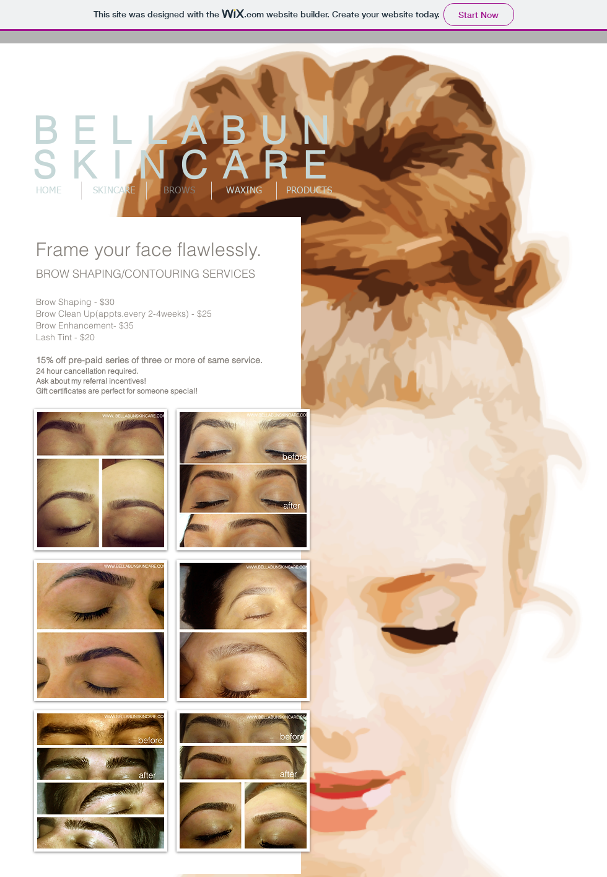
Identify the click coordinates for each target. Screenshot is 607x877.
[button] (100, 479)
